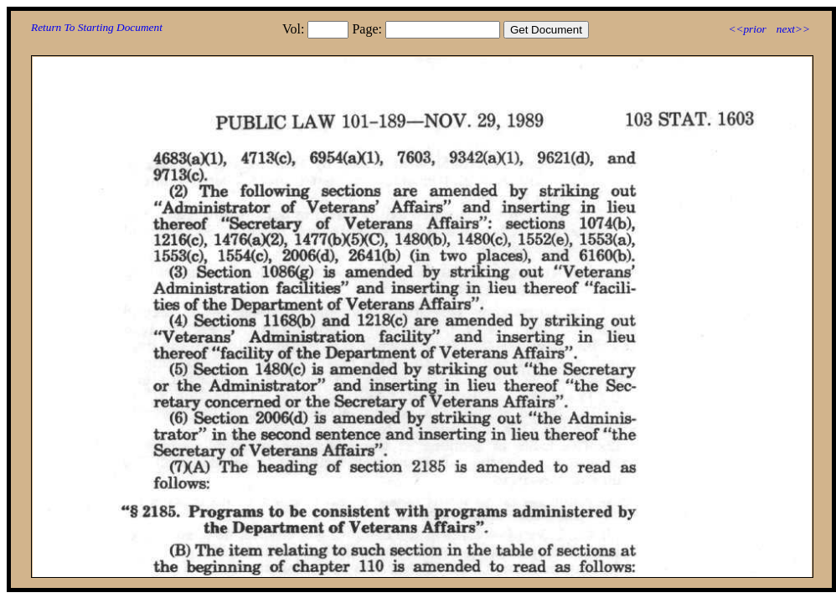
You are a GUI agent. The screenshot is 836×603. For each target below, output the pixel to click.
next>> (793, 29)
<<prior (747, 29)
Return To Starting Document (97, 27)
